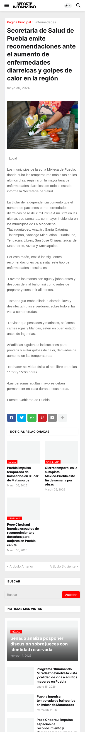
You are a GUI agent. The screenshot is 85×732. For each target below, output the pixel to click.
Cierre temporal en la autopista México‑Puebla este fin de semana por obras (61, 476)
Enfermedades (45, 22)
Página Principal (19, 22)
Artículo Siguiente (62, 566)
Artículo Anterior (21, 566)
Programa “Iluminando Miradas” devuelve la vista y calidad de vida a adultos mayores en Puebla (57, 675)
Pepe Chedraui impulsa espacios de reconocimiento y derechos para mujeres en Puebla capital (23, 534)
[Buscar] (33, 594)
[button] (6, 6)
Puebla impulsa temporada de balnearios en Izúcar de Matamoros (23, 474)
